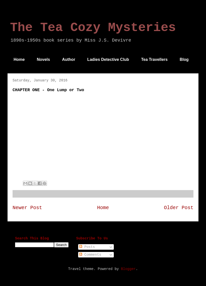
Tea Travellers (154, 59)
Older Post (178, 208)
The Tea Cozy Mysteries (93, 28)
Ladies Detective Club (108, 59)
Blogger (128, 269)
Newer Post (27, 208)
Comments (90, 255)
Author (68, 59)
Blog (184, 59)
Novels (43, 59)
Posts (87, 247)
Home (19, 59)
